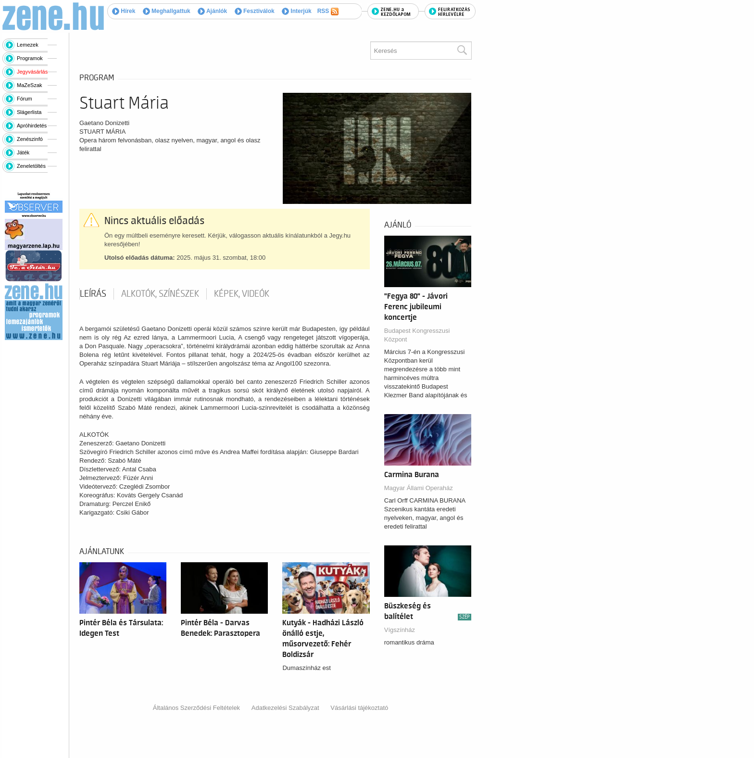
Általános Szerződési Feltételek (196, 707)
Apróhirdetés (32, 125)
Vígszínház (399, 629)
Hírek (123, 11)
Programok (30, 58)
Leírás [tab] (93, 294)
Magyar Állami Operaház (418, 488)
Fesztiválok (255, 11)
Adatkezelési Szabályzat (285, 707)
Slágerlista (29, 112)
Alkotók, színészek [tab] (160, 294)
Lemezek (27, 45)
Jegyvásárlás (32, 72)
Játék (23, 152)
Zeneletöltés (31, 166)
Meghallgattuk (166, 11)
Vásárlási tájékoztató (359, 707)
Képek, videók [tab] (241, 294)
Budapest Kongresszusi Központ (417, 335)
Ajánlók (212, 11)
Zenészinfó (30, 139)
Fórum (24, 98)
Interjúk (297, 11)
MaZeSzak (29, 85)
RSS (328, 11)
